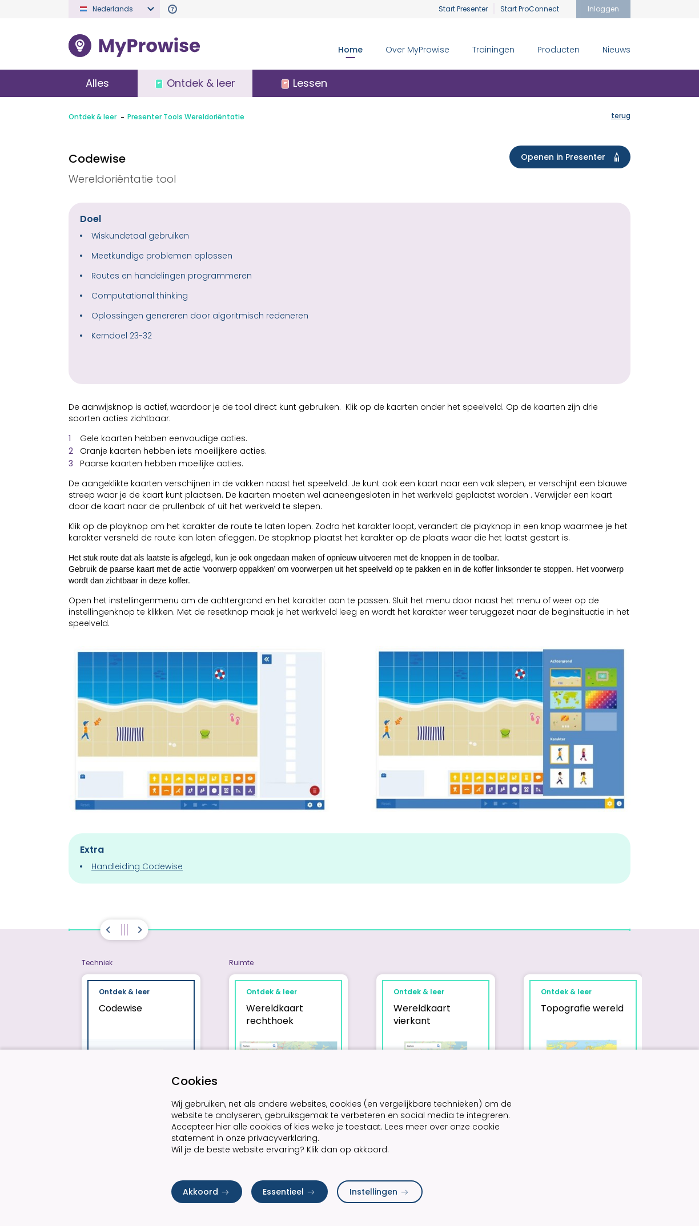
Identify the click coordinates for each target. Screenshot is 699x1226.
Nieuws (616, 49)
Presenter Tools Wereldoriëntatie (185, 117)
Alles (97, 83)
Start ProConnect (529, 9)
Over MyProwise (417, 49)
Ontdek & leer (92, 117)
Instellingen (380, 1191)
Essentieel (289, 1191)
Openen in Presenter (572, 157)
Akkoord (207, 1191)
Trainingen (493, 49)
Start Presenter (463, 9)
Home (350, 49)
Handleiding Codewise (137, 866)
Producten (558, 49)
